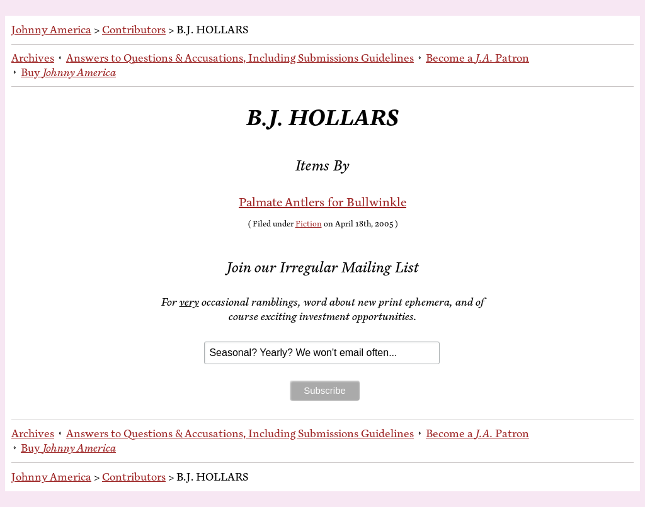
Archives (32, 57)
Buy (68, 72)
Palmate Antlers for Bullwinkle (322, 202)
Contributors (134, 29)
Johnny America (51, 29)
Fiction (308, 224)
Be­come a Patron (477, 57)
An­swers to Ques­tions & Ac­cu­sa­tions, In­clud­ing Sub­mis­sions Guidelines (240, 57)
